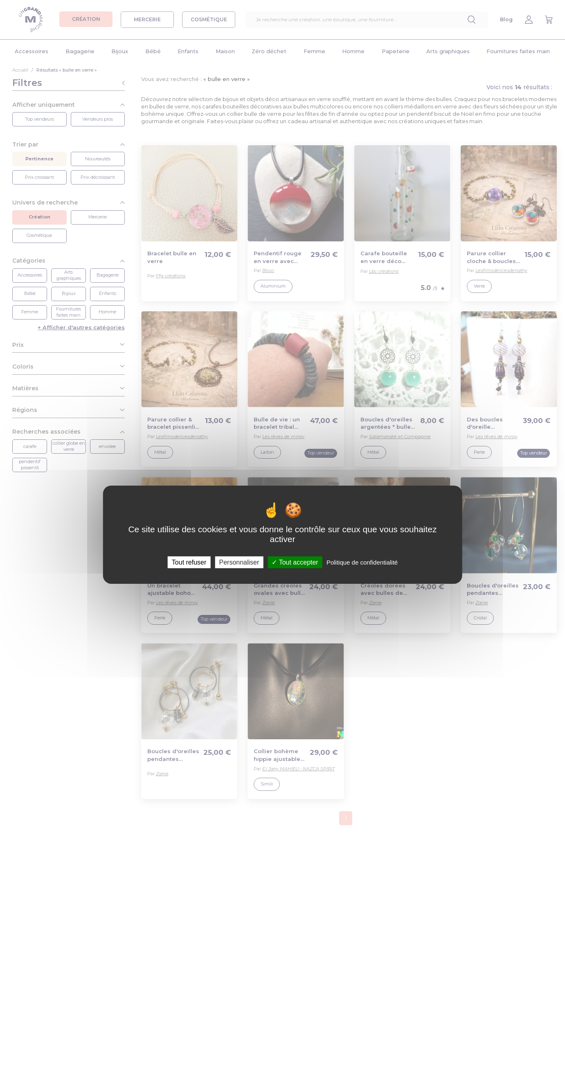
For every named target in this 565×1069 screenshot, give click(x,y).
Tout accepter (295, 561)
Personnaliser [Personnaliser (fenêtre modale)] (239, 561)
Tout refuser (189, 561)
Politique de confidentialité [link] (362, 561)
